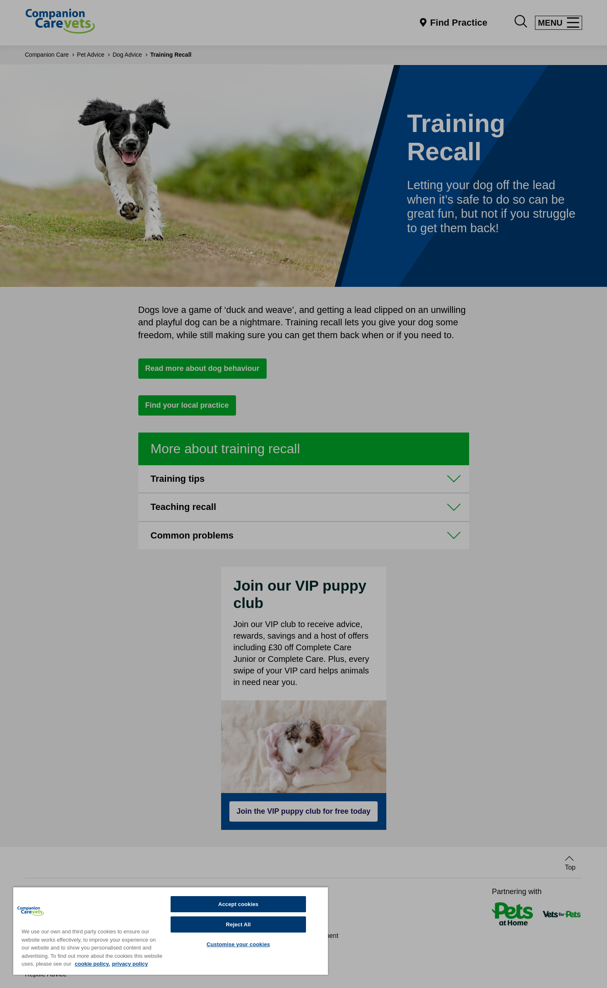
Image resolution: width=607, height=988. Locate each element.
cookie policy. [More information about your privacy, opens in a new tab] (92, 964)
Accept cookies (238, 904)
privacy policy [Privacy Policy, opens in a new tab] (130, 964)
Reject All (238, 924)
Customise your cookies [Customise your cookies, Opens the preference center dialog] (238, 944)
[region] (170, 931)
